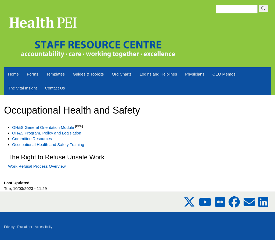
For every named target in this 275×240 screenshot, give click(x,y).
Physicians (194, 74)
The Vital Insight (22, 88)
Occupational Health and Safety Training (48, 144)
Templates (55, 74)
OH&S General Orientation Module (43, 127)
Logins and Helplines (158, 74)
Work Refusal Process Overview (37, 166)
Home (13, 74)
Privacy (9, 227)
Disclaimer (24, 227)
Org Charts (122, 74)
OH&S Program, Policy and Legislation (46, 133)
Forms (32, 74)
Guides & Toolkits (88, 74)
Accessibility (43, 227)
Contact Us (55, 88)
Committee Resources (32, 138)
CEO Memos (224, 74)
